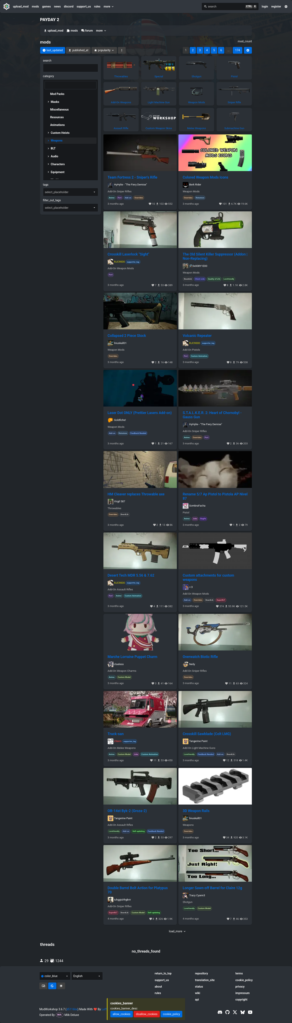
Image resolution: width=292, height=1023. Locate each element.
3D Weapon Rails (196, 811)
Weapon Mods (191, 191)
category (48, 76)
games (46, 6)
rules (97, 6)
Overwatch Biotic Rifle (200, 657)
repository (201, 973)
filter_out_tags (52, 200)
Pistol (186, 512)
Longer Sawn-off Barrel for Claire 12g (212, 888)
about (158, 986)
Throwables (114, 508)
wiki (197, 993)
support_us (84, 6)
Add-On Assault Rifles (120, 589)
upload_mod (21, 6)
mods (35, 6)
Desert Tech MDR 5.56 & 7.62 (131, 575)
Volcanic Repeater (197, 336)
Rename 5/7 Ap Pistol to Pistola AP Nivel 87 (215, 496)
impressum (242, 993)
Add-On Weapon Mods (121, 268)
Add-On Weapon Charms (122, 671)
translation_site (205, 980)
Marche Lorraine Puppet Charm (132, 657)
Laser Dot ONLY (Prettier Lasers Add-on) (140, 413)
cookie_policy (244, 980)
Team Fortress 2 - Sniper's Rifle (132, 177)
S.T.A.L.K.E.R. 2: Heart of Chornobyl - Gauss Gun (212, 415)
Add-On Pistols (191, 349)
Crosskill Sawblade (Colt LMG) (207, 734)
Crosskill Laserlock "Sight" (128, 254)
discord (68, 6)
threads (47, 944)
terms (239, 973)
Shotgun (187, 902)
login (265, 6)
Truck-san (116, 734)
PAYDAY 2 (49, 19)
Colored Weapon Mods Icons (205, 177)
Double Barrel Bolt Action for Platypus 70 (138, 890)
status (199, 986)
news (57, 6)
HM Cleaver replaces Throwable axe (136, 494)
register (276, 6)
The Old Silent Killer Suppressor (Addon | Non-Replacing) (215, 256)
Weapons (188, 825)
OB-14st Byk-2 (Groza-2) (127, 811)
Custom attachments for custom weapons (208, 577)
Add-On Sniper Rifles (120, 191)
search (47, 60)
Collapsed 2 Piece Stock (127, 336)
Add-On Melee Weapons (122, 748)
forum (87, 30)
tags (45, 184)
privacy (240, 986)
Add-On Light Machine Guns (199, 748)
